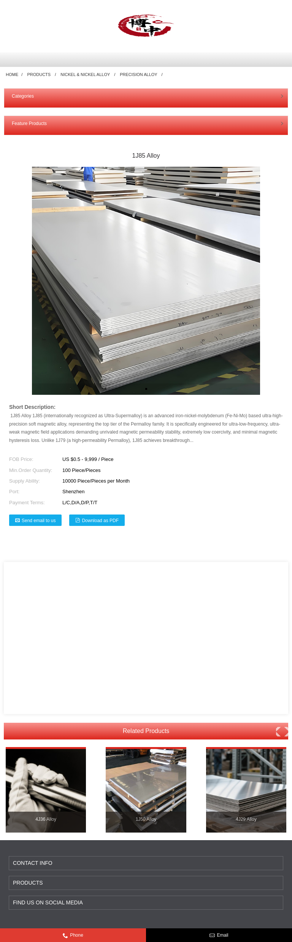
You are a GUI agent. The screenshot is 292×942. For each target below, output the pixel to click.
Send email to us (39, 520)
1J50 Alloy (146, 819)
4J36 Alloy (45, 819)
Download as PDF (100, 520)
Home (12, 74)
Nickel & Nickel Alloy (85, 74)
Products (39, 74)
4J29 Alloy (246, 819)
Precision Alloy (138, 74)
